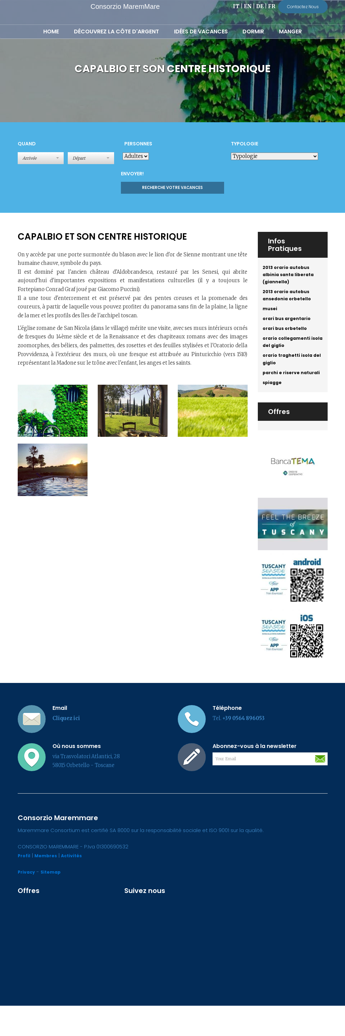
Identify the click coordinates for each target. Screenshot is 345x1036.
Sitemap (54, 902)
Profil (25, 886)
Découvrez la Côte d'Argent (116, 31)
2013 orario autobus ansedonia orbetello (289, 301)
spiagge (273, 412)
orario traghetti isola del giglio (290, 376)
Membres (48, 886)
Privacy (27, 902)
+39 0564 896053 (243, 749)
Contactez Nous (303, 7)
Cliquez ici (66, 749)
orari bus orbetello (287, 339)
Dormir (253, 31)
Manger (290, 31)
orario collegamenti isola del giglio (289, 356)
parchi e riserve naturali (283, 396)
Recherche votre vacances (172, 187)
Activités (77, 886)
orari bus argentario (289, 328)
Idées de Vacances (201, 31)
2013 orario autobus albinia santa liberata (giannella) (291, 277)
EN (248, 6)
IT (236, 6)
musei (271, 317)
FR (271, 6)
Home (51, 31)
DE (260, 6)
